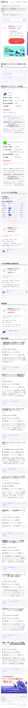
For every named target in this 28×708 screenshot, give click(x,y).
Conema (4, 1)
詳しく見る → (23, 706)
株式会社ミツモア (15, 14)
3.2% (21, 217)
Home (3, 696)
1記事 (3, 214)
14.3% (21, 210)
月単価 (4, 205)
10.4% (21, 212)
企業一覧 (5, 14)
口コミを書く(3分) (14, 129)
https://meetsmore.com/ (16, 35)
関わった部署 (8, 100)
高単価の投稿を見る (14, 221)
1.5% (21, 205)
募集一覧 (19, 1)
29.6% (21, 214)
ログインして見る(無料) (16, 40)
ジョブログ (13, 1)
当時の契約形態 (9, 103)
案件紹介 (25, 1)
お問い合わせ (23, 696)
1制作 (3, 212)
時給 (3, 203)
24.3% (21, 208)
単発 (3, 210)
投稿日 (7, 106)
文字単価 (4, 208)
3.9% (21, 203)
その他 (4, 217)
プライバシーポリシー (6, 701)
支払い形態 (8, 149)
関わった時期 (8, 97)
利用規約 (3, 699)
